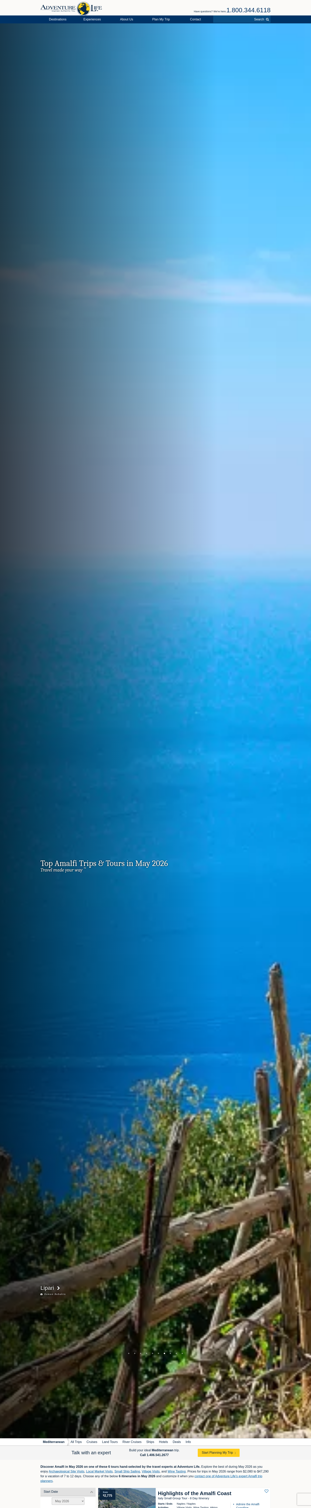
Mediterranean (53, 1442)
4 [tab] (147, 1354)
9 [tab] (176, 1354)
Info (188, 1442)
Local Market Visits (99, 1471)
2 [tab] (135, 1354)
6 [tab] (158, 1354)
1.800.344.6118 (249, 10)
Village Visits (151, 1471)
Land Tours (110, 1442)
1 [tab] (129, 1354)
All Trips (76, 1442)
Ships (150, 1442)
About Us (126, 19)
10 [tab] (182, 1354)
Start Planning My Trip (217, 1452)
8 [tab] (170, 1354)
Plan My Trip (161, 19)
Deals (177, 1442)
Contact (195, 19)
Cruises (91, 1442)
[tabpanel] (155, 730)
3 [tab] (141, 1354)
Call (154, 1455)
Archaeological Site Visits (66, 1471)
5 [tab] (153, 1354)
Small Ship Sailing (127, 1471)
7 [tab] (164, 1354)
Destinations (57, 19)
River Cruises (131, 1442)
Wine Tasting (177, 1471)
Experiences (92, 19)
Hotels (163, 1442)
